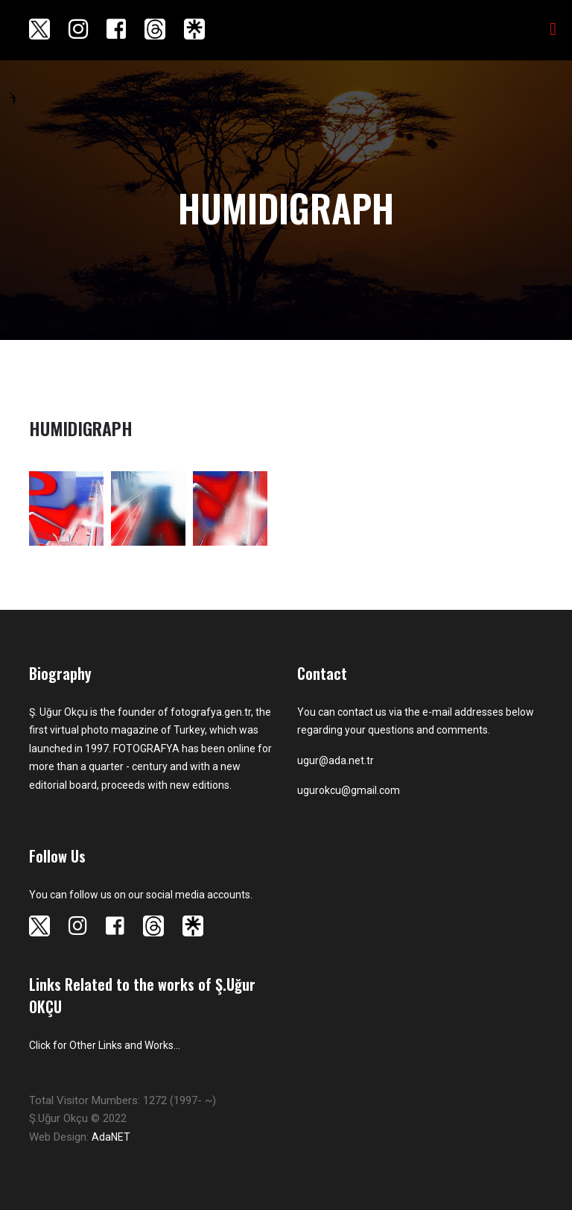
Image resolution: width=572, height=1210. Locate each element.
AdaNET (111, 1137)
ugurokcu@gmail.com (348, 790)
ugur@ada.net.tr (335, 760)
